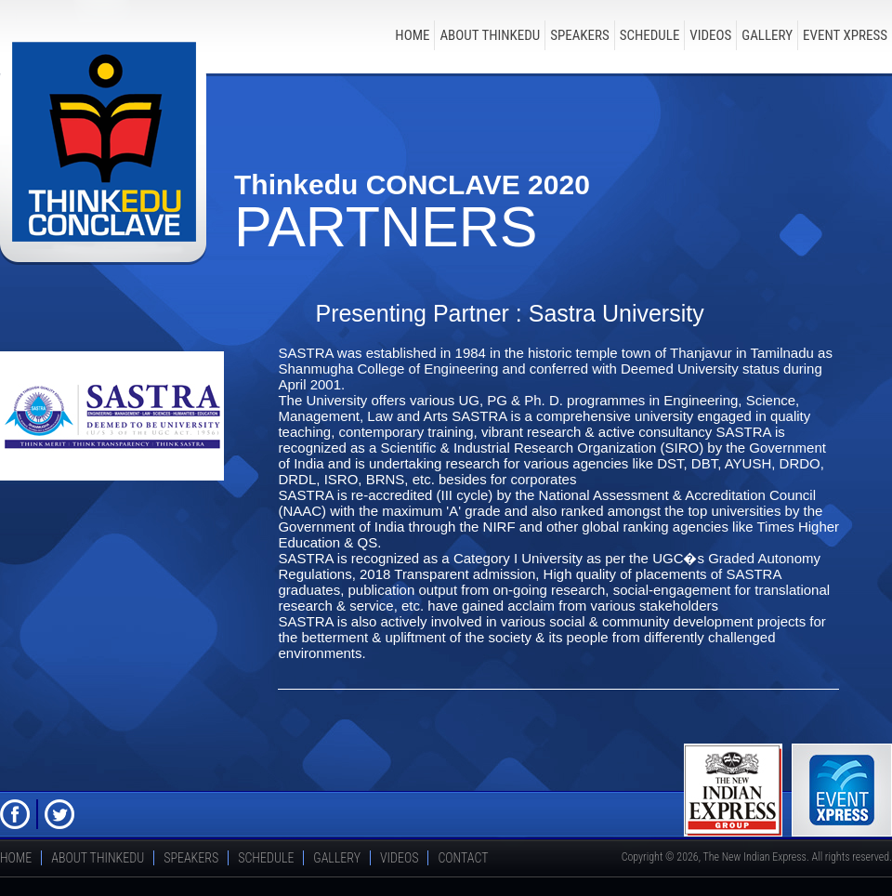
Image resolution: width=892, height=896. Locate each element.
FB (15, 814)
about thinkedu (489, 35)
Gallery (767, 35)
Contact (463, 857)
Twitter (59, 814)
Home (412, 35)
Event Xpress (845, 35)
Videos (710, 35)
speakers (580, 35)
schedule (650, 35)
